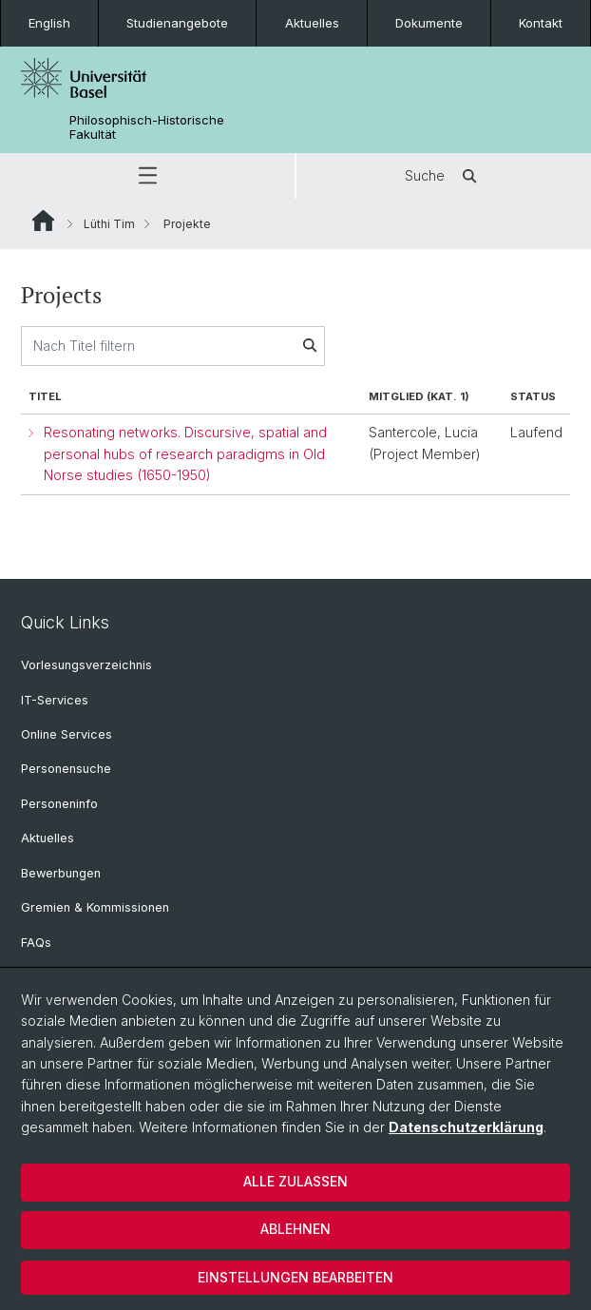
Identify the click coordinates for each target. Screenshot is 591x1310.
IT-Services (54, 700)
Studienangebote (177, 22)
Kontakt (540, 22)
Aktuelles (312, 22)
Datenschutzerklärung (466, 1127)
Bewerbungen (61, 873)
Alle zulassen (295, 1181)
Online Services (66, 734)
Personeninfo (59, 804)
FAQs (36, 942)
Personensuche (66, 768)
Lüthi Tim (109, 224)
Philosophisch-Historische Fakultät (146, 127)
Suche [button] (444, 175)
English (49, 22)
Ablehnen (295, 1229)
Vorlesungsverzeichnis (86, 665)
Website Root (43, 220)
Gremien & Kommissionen (95, 907)
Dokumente (429, 22)
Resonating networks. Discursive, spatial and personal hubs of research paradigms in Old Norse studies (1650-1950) (185, 454)
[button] (147, 176)
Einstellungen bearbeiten (295, 1277)
